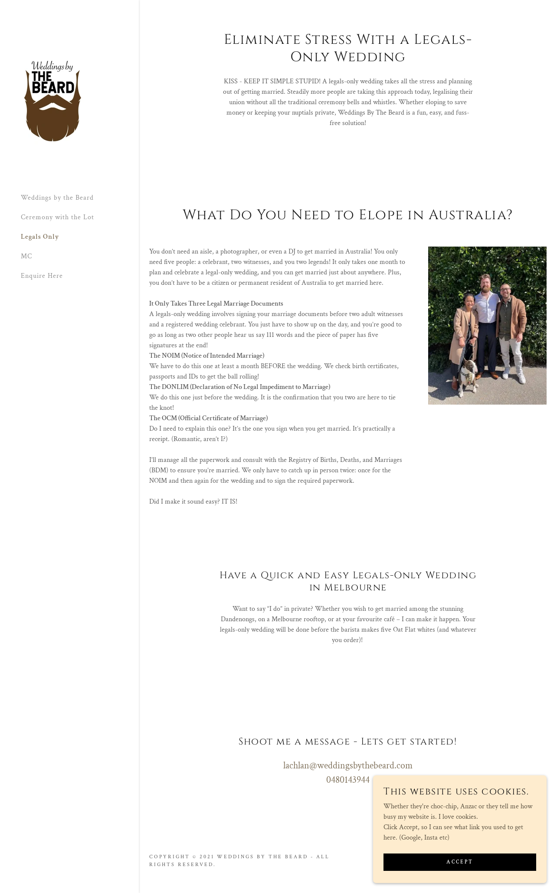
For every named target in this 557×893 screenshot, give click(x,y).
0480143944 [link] (348, 780)
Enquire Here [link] (42, 275)
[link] (52, 100)
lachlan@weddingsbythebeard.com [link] (348, 765)
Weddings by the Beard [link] (57, 197)
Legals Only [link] (40, 236)
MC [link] (26, 256)
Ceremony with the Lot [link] (57, 217)
